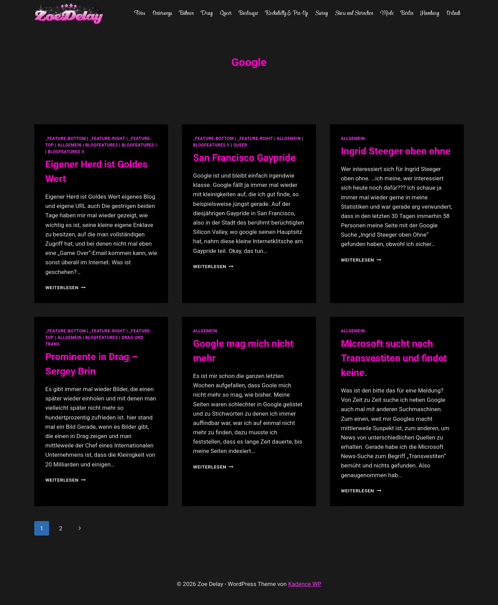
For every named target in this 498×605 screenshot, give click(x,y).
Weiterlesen (65, 287)
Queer (226, 13)
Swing (321, 13)
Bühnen (186, 13)
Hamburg (429, 13)
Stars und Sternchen (354, 13)
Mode (387, 13)
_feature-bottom (65, 138)
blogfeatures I (139, 145)
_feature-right (107, 138)
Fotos (139, 13)
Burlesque (248, 13)
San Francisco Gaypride (244, 157)
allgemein (69, 145)
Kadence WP (304, 583)
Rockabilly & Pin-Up (286, 13)
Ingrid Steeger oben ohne (396, 151)
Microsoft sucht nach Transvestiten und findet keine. (394, 358)
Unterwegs (162, 13)
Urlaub (453, 13)
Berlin (406, 13)
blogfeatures (101, 145)
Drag (207, 13)
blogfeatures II (66, 151)
